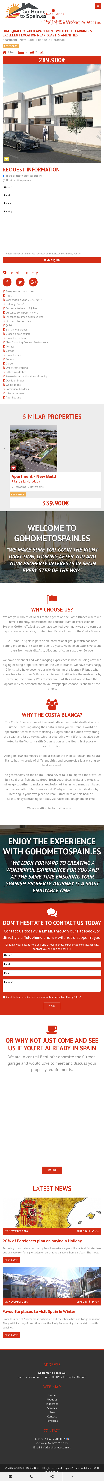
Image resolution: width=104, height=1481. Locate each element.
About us (52, 1399)
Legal (67, 1468)
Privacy (75, 1468)
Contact (52, 1416)
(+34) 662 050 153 (52, 14)
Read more (11, 1260)
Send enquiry (52, 260)
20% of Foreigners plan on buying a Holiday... (44, 1241)
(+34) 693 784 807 (52, 21)
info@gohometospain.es (81, 21)
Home (52, 1395)
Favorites (52, 1420)
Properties (52, 1403)
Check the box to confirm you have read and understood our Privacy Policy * (43, 253)
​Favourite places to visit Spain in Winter (39, 1311)
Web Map (86, 1468)
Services (52, 1408)
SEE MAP (52, 1170)
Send (52, 1006)
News (52, 1412)
